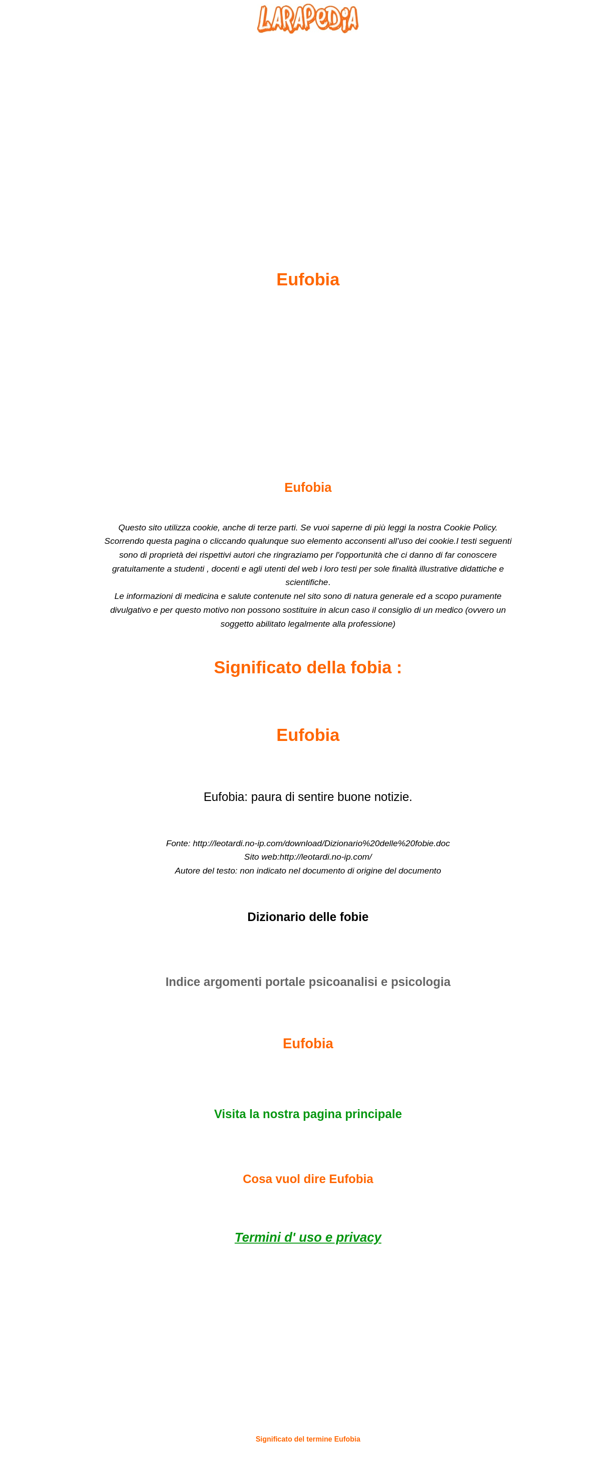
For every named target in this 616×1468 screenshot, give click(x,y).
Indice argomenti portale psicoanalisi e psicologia (307, 982)
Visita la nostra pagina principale (308, 1114)
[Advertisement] (308, 130)
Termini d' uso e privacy (308, 1237)
